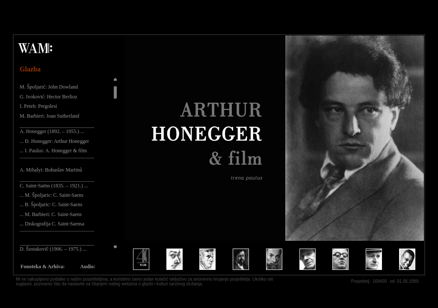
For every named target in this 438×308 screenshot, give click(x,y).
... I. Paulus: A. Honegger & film (53, 151)
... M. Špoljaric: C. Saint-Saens (51, 195)
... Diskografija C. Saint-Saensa (52, 224)
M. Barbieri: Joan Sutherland (49, 116)
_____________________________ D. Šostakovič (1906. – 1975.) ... (57, 246)
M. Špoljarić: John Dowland (49, 87)
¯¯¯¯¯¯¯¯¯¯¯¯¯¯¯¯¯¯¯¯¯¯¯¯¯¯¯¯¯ (57, 160)
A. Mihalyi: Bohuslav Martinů (51, 170)
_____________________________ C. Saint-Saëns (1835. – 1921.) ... (57, 182)
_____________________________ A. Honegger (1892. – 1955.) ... (57, 128)
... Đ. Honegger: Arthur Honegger (54, 141)
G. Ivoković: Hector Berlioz (48, 97)
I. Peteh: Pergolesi (38, 106)
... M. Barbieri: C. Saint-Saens (51, 214)
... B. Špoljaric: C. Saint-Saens (51, 204)
